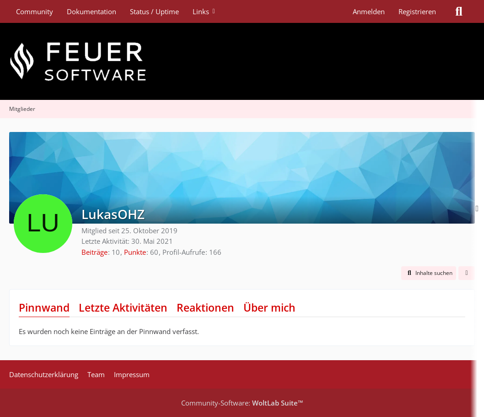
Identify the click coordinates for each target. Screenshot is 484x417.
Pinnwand (44, 307)
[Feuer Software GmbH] (242, 61)
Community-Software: (242, 402)
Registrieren (417, 11)
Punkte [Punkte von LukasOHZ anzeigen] (135, 252)
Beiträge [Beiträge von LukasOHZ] (94, 252)
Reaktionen (205, 307)
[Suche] (459, 11)
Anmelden (369, 11)
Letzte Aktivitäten (123, 307)
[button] (428, 273)
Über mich (269, 307)
